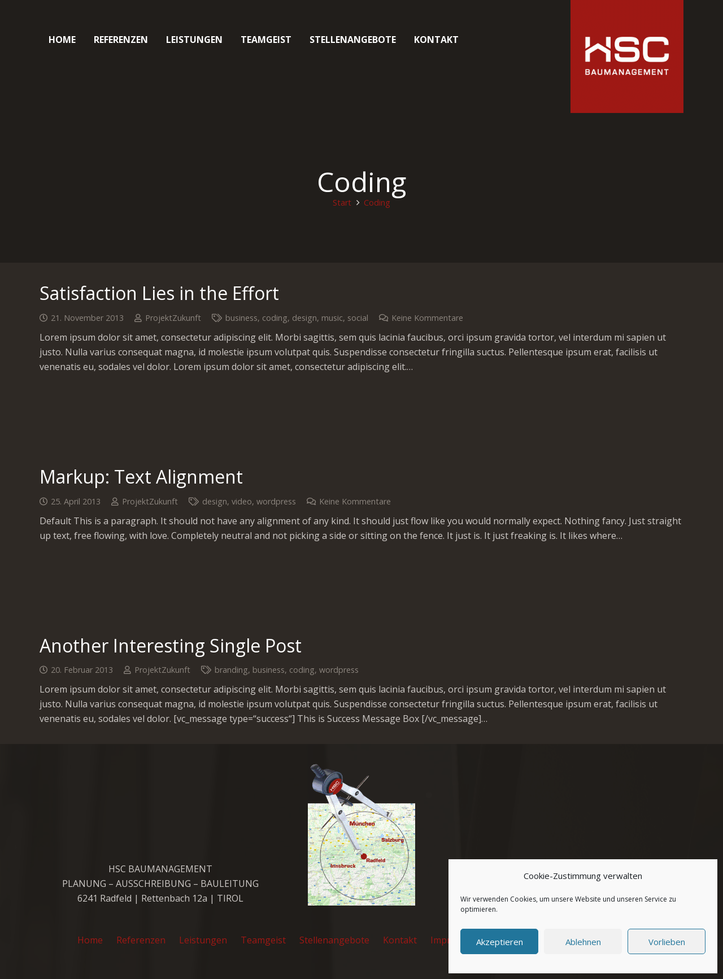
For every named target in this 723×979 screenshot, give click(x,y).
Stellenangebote (334, 940)
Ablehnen (583, 941)
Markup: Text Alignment (141, 476)
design (304, 317)
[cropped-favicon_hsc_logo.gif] (626, 56)
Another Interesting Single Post (171, 645)
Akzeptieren (499, 941)
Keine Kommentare (427, 317)
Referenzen (140, 940)
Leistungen (203, 940)
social (357, 317)
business (241, 317)
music (332, 317)
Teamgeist (263, 940)
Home (90, 940)
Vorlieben (666, 941)
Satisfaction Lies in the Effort (159, 293)
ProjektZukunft (173, 317)
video (242, 501)
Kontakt (400, 940)
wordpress (276, 501)
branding (231, 669)
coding (275, 317)
